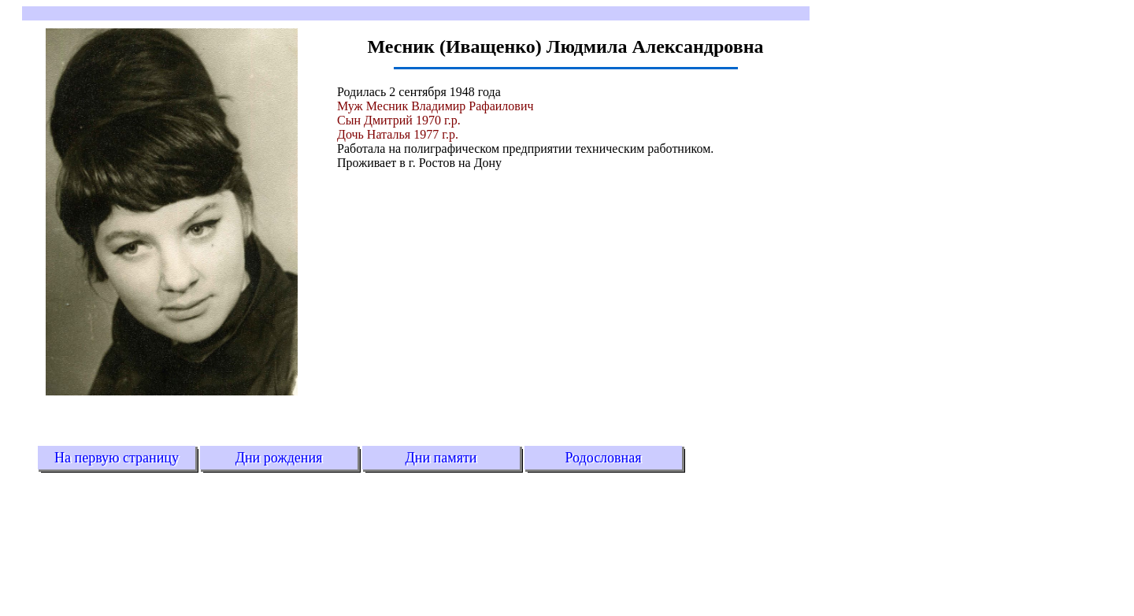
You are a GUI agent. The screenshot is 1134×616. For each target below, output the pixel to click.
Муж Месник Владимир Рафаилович (435, 106)
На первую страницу (116, 458)
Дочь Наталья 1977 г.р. (397, 134)
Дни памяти (441, 458)
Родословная (603, 458)
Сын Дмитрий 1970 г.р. (399, 120)
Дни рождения (279, 458)
